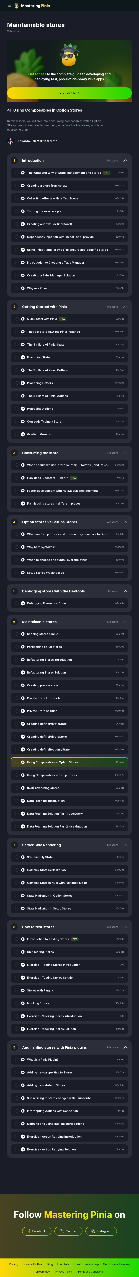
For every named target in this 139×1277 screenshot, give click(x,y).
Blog (50, 1264)
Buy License (69, 93)
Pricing (13, 1264)
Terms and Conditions (90, 1271)
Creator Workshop (86, 1264)
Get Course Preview (116, 1264)
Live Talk (63, 1264)
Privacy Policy (63, 1271)
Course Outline (32, 1264)
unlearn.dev (43, 1271)
